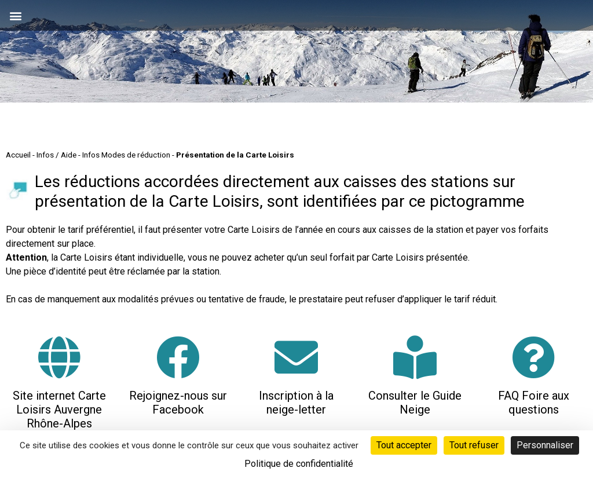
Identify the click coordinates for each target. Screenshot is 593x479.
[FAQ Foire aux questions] (533, 357)
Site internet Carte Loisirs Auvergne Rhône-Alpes (59, 409)
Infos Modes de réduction (126, 154)
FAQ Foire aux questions (533, 402)
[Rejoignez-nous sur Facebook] (178, 357)
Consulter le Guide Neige (415, 402)
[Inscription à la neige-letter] (296, 357)
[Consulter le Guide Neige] (415, 357)
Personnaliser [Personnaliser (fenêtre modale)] (545, 445)
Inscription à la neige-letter (296, 402)
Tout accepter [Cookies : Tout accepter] (403, 445)
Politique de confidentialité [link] (298, 463)
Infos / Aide (56, 154)
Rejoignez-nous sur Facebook (178, 402)
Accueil (18, 154)
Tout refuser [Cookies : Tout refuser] (474, 445)
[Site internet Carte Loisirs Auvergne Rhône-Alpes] (59, 357)
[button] (15, 15)
